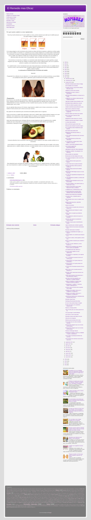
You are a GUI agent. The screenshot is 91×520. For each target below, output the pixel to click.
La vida (80, 497)
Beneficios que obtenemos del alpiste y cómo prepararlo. (75, 438)
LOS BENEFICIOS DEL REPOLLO (72, 249)
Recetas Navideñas (58, 502)
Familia (76, 494)
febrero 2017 (68, 355)
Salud (48, 504)
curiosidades (23, 493)
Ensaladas (71, 494)
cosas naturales (16, 493)
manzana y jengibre (49, 498)
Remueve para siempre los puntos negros (74, 125)
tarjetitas (29, 505)
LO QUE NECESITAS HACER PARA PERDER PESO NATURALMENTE (73, 192)
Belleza (12, 175)
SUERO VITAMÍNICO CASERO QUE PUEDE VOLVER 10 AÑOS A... (73, 282)
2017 (66, 76)
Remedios (9, 504)
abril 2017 (68, 351)
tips (7, 507)
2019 (66, 73)
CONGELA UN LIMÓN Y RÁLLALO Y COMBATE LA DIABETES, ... (73, 291)
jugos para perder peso (24, 497)
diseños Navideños (55, 494)
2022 (66, 67)
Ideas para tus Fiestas (11, 22)
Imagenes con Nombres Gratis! (13, 15)
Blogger (49, 512)
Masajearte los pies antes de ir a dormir (73, 118)
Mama (43, 498)
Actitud (81, 488)
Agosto (11, 490)
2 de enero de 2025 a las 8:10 (16, 186)
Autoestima (34, 490)
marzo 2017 (68, 353)
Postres (58, 501)
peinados (25, 501)
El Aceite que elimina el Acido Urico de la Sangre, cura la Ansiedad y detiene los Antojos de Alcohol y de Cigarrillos (76, 410)
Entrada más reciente (12, 225)
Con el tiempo (80, 491)
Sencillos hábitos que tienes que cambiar (74, 113)
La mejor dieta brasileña (70, 122)
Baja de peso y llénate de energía (72, 108)
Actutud (7, 490)
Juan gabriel (13, 497)
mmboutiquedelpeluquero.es (16, 180)
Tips (11, 507)
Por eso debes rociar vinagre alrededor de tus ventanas (75, 420)
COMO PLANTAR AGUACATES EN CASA (74, 106)
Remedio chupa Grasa (70, 299)
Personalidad (44, 501)
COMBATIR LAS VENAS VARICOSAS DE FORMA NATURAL (74, 99)
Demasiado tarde (65, 493)
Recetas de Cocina (10, 25)
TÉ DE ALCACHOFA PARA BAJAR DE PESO (42, 505)
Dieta (25, 494)
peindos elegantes (32, 501)
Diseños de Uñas (33, 494)
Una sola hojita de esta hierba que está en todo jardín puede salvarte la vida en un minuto (76, 400)
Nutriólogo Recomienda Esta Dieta (72, 301)
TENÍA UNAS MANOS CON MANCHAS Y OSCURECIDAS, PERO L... (74, 276)
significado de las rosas (10, 505)
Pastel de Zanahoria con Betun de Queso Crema (14, 501)
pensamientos (38, 501)
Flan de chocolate (82, 494)
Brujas (69, 490)
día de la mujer (13, 494)
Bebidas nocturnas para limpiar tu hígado (74, 120)
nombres (50, 499)
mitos (66, 498)
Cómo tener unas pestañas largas (71, 491)
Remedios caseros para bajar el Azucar (73, 316)
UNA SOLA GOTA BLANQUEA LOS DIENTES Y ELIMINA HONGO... (73, 279)
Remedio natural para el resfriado (72, 229)
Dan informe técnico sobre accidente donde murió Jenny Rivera (44, 493)
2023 (66, 65)
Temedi (78, 505)
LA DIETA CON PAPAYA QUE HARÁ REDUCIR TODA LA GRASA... (73, 187)
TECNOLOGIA (73, 505)
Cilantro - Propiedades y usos (33, 491)
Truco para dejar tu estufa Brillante (72, 312)
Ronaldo (43, 504)
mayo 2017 (68, 349)
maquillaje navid (56, 498)
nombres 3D (55, 499)
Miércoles (62, 498)
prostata (62, 501)
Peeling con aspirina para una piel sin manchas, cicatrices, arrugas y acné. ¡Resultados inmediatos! (76, 382)
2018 (66, 75)
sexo (77, 504)
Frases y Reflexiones (10, 18)
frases (16, 495)
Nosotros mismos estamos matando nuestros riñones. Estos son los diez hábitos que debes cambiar (76, 429)
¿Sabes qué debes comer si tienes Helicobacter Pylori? (76, 391)
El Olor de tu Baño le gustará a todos (73, 105)
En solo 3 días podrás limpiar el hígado (73, 303)
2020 (66, 71)
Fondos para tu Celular (11, 17)
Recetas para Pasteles (67, 502)
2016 (66, 359)
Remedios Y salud (10, 20)
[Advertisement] (29, 233)
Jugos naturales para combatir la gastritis (74, 225)
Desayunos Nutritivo (73, 493)
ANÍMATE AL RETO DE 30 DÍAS (72, 90)
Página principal (9, 13)
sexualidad (81, 504)
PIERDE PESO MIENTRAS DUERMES (73, 194)
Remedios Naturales (30, 504)
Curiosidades (9, 23)
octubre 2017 (69, 82)
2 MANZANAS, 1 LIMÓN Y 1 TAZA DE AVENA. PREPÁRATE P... (73, 285)
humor (70, 495)
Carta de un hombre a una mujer (21, 491)
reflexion (75, 502)
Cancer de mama (80, 490)
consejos (8, 493)
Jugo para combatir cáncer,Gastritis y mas (74, 101)
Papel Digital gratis (10, 27)
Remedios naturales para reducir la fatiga (74, 83)
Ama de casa (16, 490)
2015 (66, 361)
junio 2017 (68, 347)
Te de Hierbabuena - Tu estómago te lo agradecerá (60, 505)
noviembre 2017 (69, 80)
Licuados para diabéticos (23, 498)
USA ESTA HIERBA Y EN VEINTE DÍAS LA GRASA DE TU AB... (74, 184)
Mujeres (23, 499)
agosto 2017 (68, 343)
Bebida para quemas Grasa (49, 490)
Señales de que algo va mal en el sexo (68, 504)
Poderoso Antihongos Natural (71, 330)
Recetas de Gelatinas (49, 502)
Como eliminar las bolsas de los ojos (46, 491)
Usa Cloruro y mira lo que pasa (72, 314)
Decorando (59, 493)
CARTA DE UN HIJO (10, 491)
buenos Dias (74, 490)
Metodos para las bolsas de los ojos (73, 320)
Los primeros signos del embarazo (35, 498)
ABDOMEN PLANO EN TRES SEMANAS (74, 149)
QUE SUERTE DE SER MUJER (70, 501)
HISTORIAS (60, 495)
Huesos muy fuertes (69, 205)
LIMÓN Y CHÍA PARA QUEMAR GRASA (74, 144)
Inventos (7, 497)
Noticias (70, 499)
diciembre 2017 (69, 78)
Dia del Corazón (20, 494)
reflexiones (80, 502)
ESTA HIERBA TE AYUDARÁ (71, 85)
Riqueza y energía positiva (71, 307)
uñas (15, 507)
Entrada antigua (55, 225)
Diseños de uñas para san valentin (44, 494)
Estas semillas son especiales (71, 154)
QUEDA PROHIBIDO (81, 501)
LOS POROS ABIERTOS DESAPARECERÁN (70, 147)
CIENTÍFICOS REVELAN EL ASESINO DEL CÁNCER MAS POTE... (74, 297)
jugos (17, 497)
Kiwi (61, 497)
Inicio (34, 225)
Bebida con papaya (40, 490)
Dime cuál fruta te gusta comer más (72, 124)
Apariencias (26, 490)
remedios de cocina (18, 504)
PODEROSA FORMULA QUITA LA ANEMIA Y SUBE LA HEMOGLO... (74, 333)
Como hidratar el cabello (59, 491)
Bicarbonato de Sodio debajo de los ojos (73, 156)
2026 (66, 62)
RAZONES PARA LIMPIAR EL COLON (73, 103)
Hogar (65, 495)
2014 (66, 362)
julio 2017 (68, 345)
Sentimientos (57, 504)
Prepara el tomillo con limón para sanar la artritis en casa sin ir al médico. (76, 455)
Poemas (54, 501)
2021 (66, 69)
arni (29, 490)
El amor (61, 494)
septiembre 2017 (69, 342)
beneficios (65, 490)
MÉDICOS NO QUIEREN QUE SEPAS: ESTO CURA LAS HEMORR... (73, 247)
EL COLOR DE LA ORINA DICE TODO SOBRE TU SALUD (73, 142)
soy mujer (24, 505)
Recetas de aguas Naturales (29, 502)
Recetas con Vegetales (17, 502)
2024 (66, 64)
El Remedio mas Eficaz (20, 8)
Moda (69, 498)
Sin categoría (18, 505)
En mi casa (66, 494)
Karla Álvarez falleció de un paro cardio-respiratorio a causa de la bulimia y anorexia (44, 497)
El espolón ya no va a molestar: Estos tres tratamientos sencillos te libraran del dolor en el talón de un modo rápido (76, 372)
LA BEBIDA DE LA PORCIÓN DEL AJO (73, 189)
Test (82, 505)
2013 (66, 364)
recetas (9, 502)
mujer (79, 498)
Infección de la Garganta (70, 318)
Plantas (49, 501)
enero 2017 (68, 356)
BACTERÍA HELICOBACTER (71, 130)
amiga (21, 490)
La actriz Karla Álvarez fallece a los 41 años (70, 497)
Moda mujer (74, 498)
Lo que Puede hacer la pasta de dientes (73, 163)
